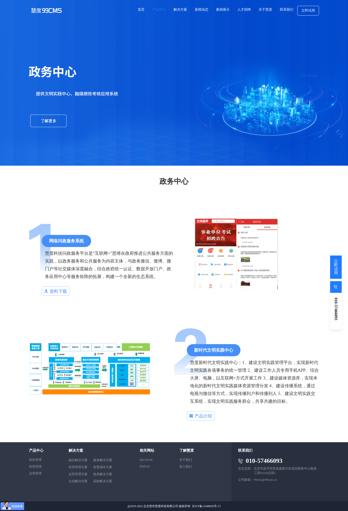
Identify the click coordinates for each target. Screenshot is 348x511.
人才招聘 (244, 9)
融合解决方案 (78, 460)
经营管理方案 (78, 467)
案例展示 (223, 9)
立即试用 (308, 10)
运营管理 (35, 473)
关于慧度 (265, 9)
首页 (141, 9)
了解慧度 (186, 450)
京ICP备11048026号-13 (206, 506)
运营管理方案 (78, 474)
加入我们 (185, 466)
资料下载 (55, 291)
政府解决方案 (102, 474)
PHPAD (145, 466)
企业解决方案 (78, 481)
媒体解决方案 (102, 460)
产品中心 (159, 9)
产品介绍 (200, 416)
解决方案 (180, 9)
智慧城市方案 (102, 467)
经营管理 (35, 466)
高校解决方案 (102, 481)
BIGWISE (146, 460)
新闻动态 (201, 9)
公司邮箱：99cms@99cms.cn (257, 479)
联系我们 (286, 9)
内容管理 (35, 460)
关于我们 (185, 460)
